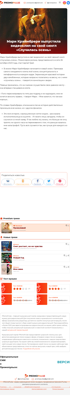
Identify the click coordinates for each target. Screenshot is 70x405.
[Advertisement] (33, 204)
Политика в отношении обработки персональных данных (16, 388)
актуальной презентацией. (17, 330)
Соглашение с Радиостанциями (61, 388)
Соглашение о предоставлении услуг (42, 388)
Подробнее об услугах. (31, 349)
